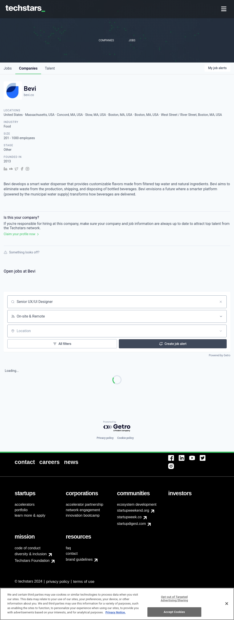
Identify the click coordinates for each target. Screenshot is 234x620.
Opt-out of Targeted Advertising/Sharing (174, 601)
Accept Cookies (174, 615)
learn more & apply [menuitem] (30, 515)
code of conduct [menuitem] (27, 548)
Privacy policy (105, 438)
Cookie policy (125, 438)
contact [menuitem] (72, 553)
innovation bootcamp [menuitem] (83, 515)
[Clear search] (221, 302)
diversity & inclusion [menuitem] (31, 554)
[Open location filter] (221, 331)
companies (28, 68)
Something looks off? (21, 252)
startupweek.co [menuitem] (129, 517)
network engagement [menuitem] (83, 510)
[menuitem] (224, 9)
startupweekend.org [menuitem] (133, 510)
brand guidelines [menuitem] (79, 559)
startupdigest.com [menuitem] (131, 524)
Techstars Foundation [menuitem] (32, 561)
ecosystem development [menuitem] (137, 504)
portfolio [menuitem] (21, 510)
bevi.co (29, 95)
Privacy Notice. (115, 615)
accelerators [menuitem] (25, 504)
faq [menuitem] (68, 548)
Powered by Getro (219, 355)
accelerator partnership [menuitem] (84, 504)
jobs (8, 68)
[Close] (227, 607)
